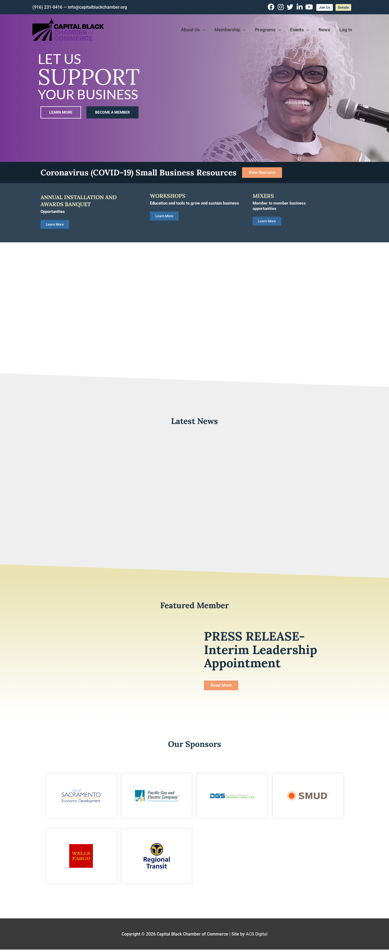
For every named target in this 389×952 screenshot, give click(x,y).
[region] (194, 81)
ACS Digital (256, 934)
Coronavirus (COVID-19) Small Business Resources (139, 172)
